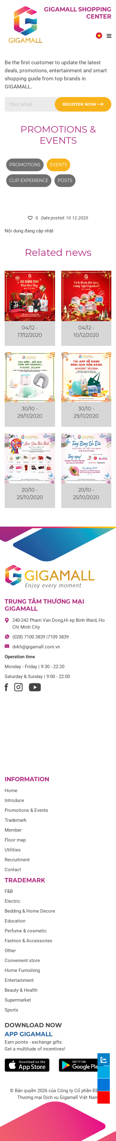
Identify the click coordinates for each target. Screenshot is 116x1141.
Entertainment (19, 980)
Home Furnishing (22, 970)
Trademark (16, 820)
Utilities (13, 850)
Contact (13, 869)
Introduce (14, 800)
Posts (65, 180)
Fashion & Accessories (28, 941)
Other (10, 950)
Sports (11, 1010)
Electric (12, 901)
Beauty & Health (21, 990)
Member (13, 830)
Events (58, 165)
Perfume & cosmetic (26, 931)
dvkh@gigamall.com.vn (36, 647)
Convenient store (22, 960)
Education (15, 921)
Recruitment (17, 860)
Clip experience (28, 180)
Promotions (25, 165)
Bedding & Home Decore (30, 911)
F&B (9, 891)
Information (27, 779)
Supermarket (18, 1000)
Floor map (15, 840)
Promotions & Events (58, 135)
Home (11, 790)
